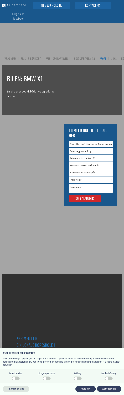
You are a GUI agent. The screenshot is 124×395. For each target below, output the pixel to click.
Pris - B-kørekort (31, 58)
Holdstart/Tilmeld (84, 58)
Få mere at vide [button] (16, 388)
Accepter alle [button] (109, 388)
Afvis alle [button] (85, 388)
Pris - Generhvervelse (57, 58)
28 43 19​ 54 (19, 5)
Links (114, 58)
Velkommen (10, 58)
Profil (102, 58)
